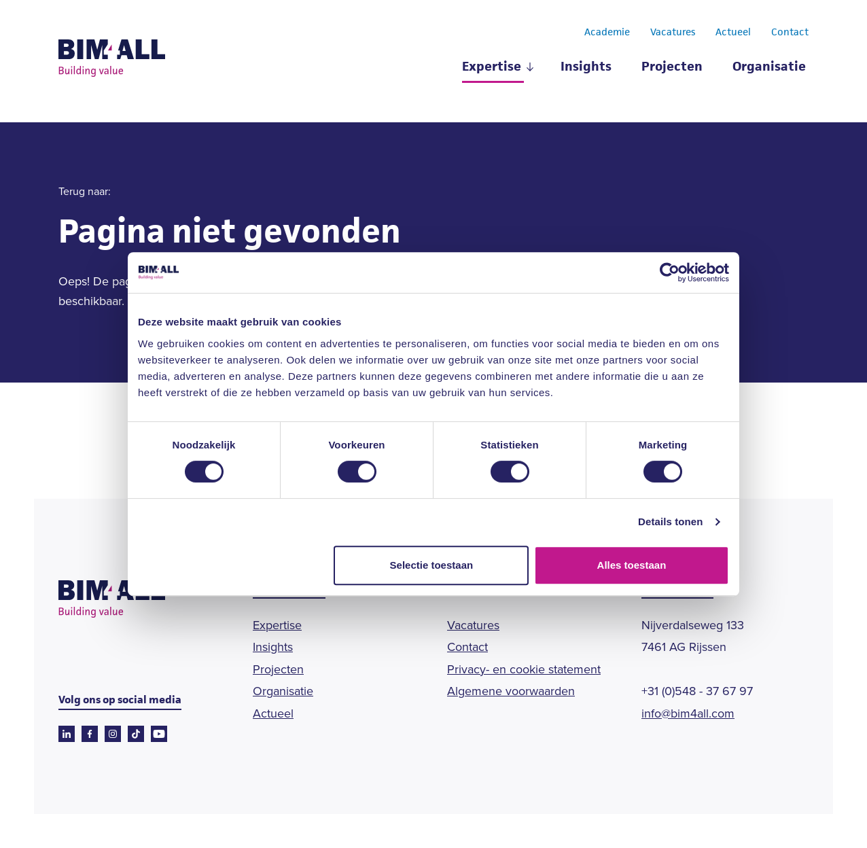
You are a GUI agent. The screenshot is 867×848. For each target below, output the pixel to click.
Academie (607, 32)
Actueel (733, 32)
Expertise (491, 67)
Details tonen (670, 521)
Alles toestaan (632, 565)
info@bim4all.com (688, 713)
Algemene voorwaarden (511, 691)
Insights (586, 67)
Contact (790, 32)
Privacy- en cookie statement (524, 669)
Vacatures (672, 32)
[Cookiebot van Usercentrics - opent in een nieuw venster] (669, 272)
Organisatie (769, 67)
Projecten (672, 67)
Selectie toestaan (432, 565)
